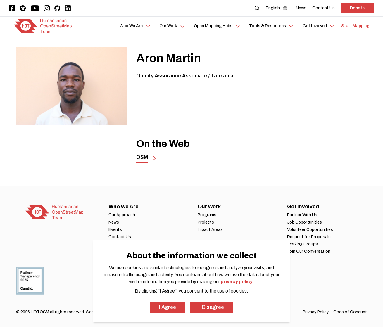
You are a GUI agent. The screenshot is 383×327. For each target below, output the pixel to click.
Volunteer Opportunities (310, 229)
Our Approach (121, 215)
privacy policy (237, 281)
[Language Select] (278, 8)
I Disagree (211, 307)
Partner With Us (302, 215)
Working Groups (302, 244)
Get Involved (303, 207)
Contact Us (119, 237)
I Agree (167, 307)
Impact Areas (210, 229)
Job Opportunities (304, 222)
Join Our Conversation (308, 251)
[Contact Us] (323, 8)
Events (115, 229)
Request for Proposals (309, 237)
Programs (207, 215)
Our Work (209, 207)
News (113, 222)
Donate (357, 8)
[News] (301, 8)
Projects (206, 222)
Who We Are (123, 207)
